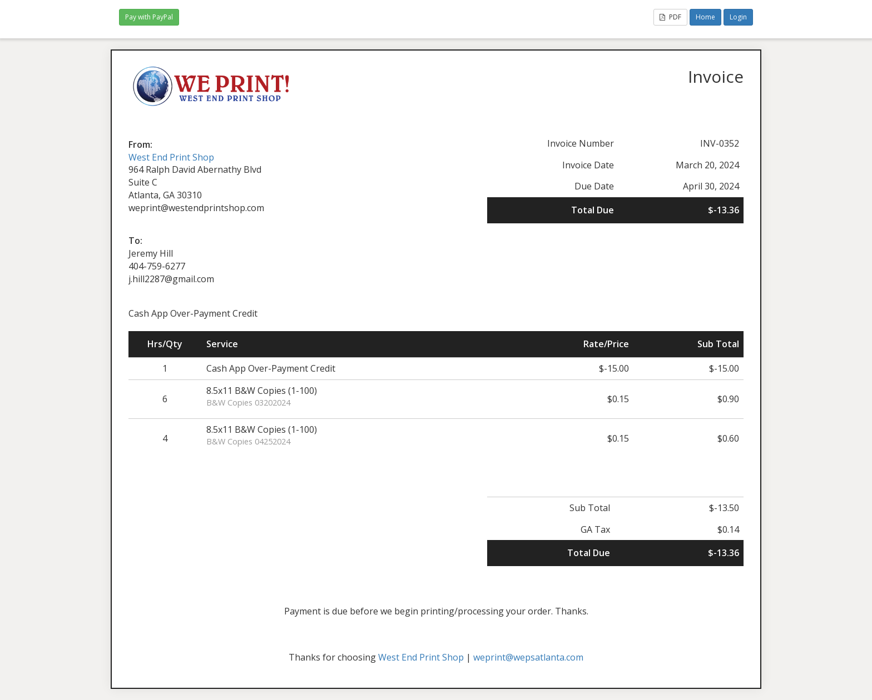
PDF (670, 17)
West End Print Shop (171, 157)
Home (705, 17)
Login (738, 17)
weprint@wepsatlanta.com (528, 657)
